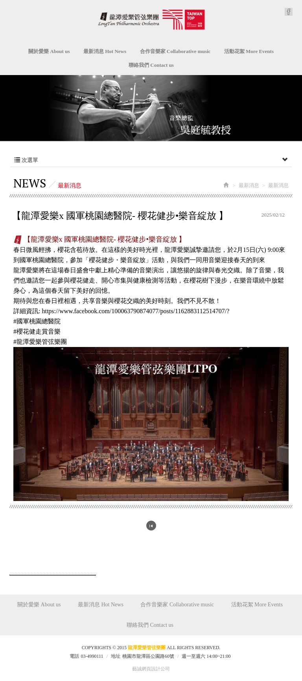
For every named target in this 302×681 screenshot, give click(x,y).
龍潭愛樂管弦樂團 (151, 19)
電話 (74, 656)
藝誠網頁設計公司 (151, 669)
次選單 (151, 160)
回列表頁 (151, 525)
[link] (134, 311)
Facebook (289, 12)
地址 (115, 656)
